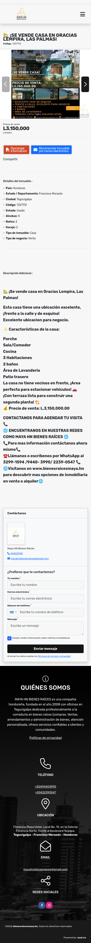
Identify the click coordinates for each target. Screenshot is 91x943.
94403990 (16, 553)
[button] (38, 114)
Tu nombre (14, 578)
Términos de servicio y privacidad (54, 656)
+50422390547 (45, 792)
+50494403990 (45, 786)
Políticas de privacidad (45, 738)
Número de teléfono (19, 605)
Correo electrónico (18, 591)
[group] (45, 84)
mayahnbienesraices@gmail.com (29, 558)
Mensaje (12, 619)
